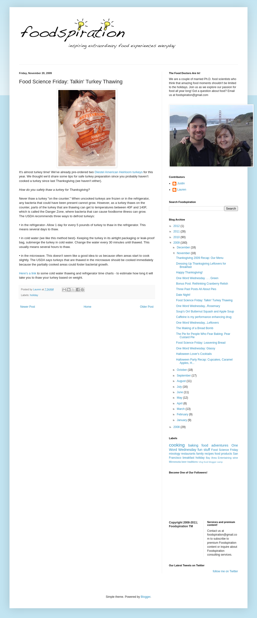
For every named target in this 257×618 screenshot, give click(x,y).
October (182, 370)
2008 (177, 427)
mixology (174, 453)
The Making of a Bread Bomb (194, 328)
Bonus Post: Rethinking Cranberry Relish (202, 283)
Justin (181, 183)
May (180, 397)
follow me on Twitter (225, 571)
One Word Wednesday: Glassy (195, 348)
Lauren (181, 189)
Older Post (146, 306)
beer (184, 461)
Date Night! (183, 294)
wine (235, 457)
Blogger (145, 596)
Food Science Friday (224, 450)
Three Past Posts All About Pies (196, 289)
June (180, 392)
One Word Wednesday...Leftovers (197, 322)
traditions (192, 461)
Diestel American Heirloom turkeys (119, 172)
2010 (177, 237)
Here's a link (27, 273)
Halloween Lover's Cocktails (194, 354)
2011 (177, 231)
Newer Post (27, 306)
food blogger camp (213, 462)
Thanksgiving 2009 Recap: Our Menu (199, 258)
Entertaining (225, 457)
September (184, 375)
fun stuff (204, 450)
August (182, 381)
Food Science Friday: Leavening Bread (200, 342)
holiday (34, 295)
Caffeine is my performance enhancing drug (204, 317)
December (184, 247)
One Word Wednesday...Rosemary (198, 306)
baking (193, 445)
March (181, 409)
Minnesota (175, 461)
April (180, 403)
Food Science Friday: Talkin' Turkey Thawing (204, 300)
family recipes (205, 453)
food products (223, 453)
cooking (177, 444)
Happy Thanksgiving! (189, 272)
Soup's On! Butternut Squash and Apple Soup (205, 311)
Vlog (200, 462)
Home (87, 306)
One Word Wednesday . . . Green (197, 278)
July (180, 386)
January (182, 420)
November (184, 253)
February (183, 414)
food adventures (215, 445)
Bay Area (211, 457)
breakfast (188, 457)
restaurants (188, 453)
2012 (177, 226)
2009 (177, 242)
